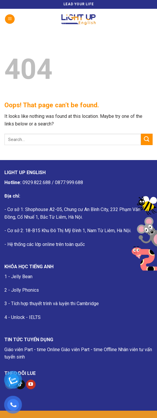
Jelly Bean (21, 276)
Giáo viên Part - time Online (32, 349)
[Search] (150, 19)
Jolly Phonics (25, 290)
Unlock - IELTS (26, 317)
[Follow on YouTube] (31, 385)
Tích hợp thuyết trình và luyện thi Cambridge (55, 303)
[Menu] (10, 19)
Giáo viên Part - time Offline (89, 349)
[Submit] (147, 139)
